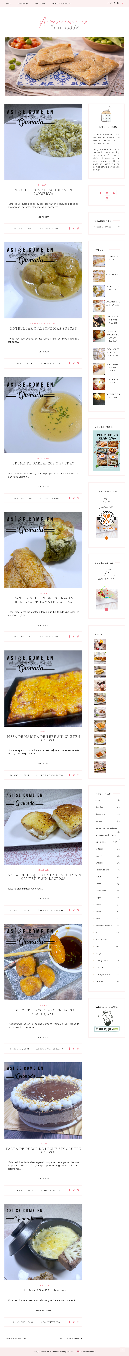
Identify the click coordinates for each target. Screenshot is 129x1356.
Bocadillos (43, 870)
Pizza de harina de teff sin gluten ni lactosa (43, 738)
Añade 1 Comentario (49, 775)
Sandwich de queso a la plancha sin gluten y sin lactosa (43, 877)
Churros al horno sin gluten (113, 320)
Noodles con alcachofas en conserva (44, 192)
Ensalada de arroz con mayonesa (113, 352)
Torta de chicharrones (113, 275)
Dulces (43, 1144)
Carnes (43, 1005)
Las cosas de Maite (89, 1352)
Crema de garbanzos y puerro (43, 463)
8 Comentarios (49, 498)
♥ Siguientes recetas (15, 1338)
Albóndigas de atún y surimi (113, 367)
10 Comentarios (50, 363)
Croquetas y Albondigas (44, 323)
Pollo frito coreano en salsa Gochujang (43, 1012)
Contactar (40, 4)
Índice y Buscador (61, 4)
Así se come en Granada (56, 1352)
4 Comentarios (49, 228)
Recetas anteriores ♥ (71, 1338)
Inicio (9, 4)
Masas (43, 593)
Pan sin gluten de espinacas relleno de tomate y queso (43, 600)
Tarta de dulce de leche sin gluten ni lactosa (43, 1150)
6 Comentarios (50, 1190)
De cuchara (43, 458)
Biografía (23, 4)
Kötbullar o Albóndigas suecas (43, 328)
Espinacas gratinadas (43, 1290)
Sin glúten (43, 185)
